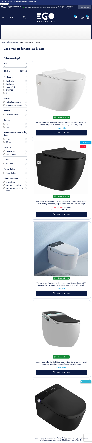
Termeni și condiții (67, 345)
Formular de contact (54, 359)
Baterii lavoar (40, 344)
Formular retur (13, 354)
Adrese (80, 354)
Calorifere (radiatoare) (39, 380)
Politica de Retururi (67, 362)
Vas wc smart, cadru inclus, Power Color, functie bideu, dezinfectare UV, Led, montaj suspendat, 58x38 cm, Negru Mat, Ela (46, 222)
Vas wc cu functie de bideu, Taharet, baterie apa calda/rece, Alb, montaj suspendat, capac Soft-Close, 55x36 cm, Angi (46, 105)
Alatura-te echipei (66, 381)
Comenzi (80, 346)
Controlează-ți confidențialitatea (46, 421)
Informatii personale (81, 341)
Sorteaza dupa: (55, 60)
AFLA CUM (4, 4)
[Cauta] (24, 17)
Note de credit (83, 350)
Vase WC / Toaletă (39, 374)
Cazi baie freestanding (40, 349)
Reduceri (66, 386)
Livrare (65, 340)
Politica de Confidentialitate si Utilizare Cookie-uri (55, 346)
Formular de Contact (69, 426)
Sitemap (38, 340)
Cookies (52, 354)
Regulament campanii (67, 375)
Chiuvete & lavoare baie (40, 355)
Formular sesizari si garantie (22, 360)
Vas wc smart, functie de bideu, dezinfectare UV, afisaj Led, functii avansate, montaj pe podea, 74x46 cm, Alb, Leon (76, 166)
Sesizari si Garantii (67, 368)
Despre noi (67, 350)
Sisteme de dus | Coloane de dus (40, 364)
